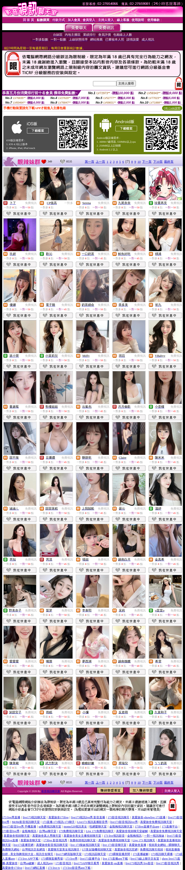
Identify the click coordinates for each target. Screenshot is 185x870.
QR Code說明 (172, 108)
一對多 (68, 203)
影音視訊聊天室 (50, 791)
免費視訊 (31, 203)
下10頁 (158, 161)
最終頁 (168, 161)
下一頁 (147, 161)
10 (139, 161)
